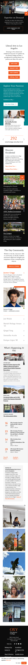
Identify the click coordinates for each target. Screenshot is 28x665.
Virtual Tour (14, 77)
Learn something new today (13, 29)
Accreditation (18, 647)
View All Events (5, 458)
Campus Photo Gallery (11, 169)
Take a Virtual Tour (10, 166)
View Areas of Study (10, 104)
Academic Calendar (15, 458)
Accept (24, 663)
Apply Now (14, 63)
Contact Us (7, 650)
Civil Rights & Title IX (19, 651)
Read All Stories (14, 266)
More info (8, 660)
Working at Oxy (8, 647)
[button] (1, 7)
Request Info (14, 68)
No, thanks (18, 663)
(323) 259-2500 (14, 640)
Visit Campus (14, 72)
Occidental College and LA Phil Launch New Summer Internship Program (12, 399)
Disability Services (19, 654)
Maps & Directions (9, 654)
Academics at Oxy (8, 99)
